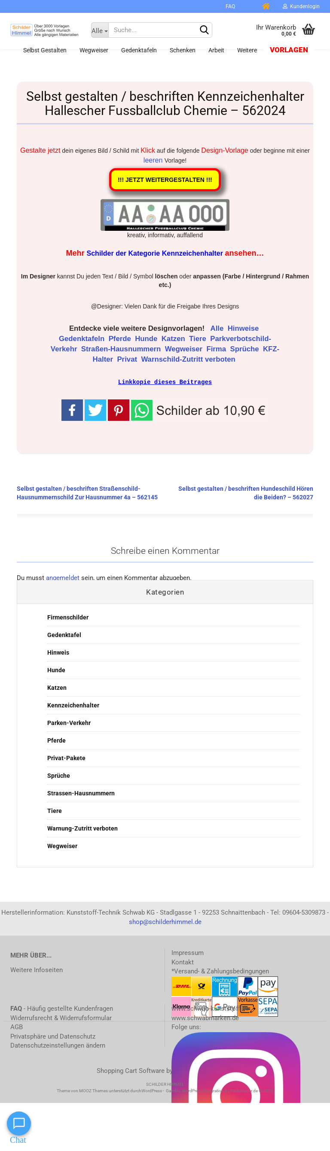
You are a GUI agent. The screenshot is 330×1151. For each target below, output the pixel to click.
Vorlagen (289, 50)
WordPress (151, 1090)
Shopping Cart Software (131, 1070)
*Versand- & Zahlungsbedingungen (220, 971)
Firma (217, 349)
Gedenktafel (64, 634)
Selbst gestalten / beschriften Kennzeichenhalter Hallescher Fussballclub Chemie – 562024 (165, 103)
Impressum (187, 952)
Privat (128, 359)
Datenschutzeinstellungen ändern (57, 1045)
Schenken (183, 50)
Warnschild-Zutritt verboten (189, 359)
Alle (218, 328)
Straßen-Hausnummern (122, 349)
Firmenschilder (68, 616)
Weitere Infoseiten (36, 969)
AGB (16, 1026)
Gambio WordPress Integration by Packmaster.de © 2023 (219, 1090)
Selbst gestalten (45, 50)
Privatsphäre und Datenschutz (52, 1036)
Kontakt (182, 962)
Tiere (198, 339)
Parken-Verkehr (69, 722)
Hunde (147, 339)
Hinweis (58, 652)
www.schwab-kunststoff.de (210, 1008)
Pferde (121, 339)
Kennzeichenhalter (73, 704)
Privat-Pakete (66, 757)
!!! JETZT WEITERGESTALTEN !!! (165, 179)
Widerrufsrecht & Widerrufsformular (61, 1017)
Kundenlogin (301, 6)
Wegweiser (93, 50)
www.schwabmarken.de (205, 1017)
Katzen (174, 339)
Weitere (247, 50)
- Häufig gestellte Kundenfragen (61, 1008)
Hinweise (244, 328)
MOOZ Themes (93, 1090)
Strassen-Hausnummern (81, 792)
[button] (200, 408)
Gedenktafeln (139, 50)
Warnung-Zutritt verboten (82, 828)
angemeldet (62, 577)
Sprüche (245, 349)
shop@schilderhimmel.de (165, 921)
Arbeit (216, 50)
